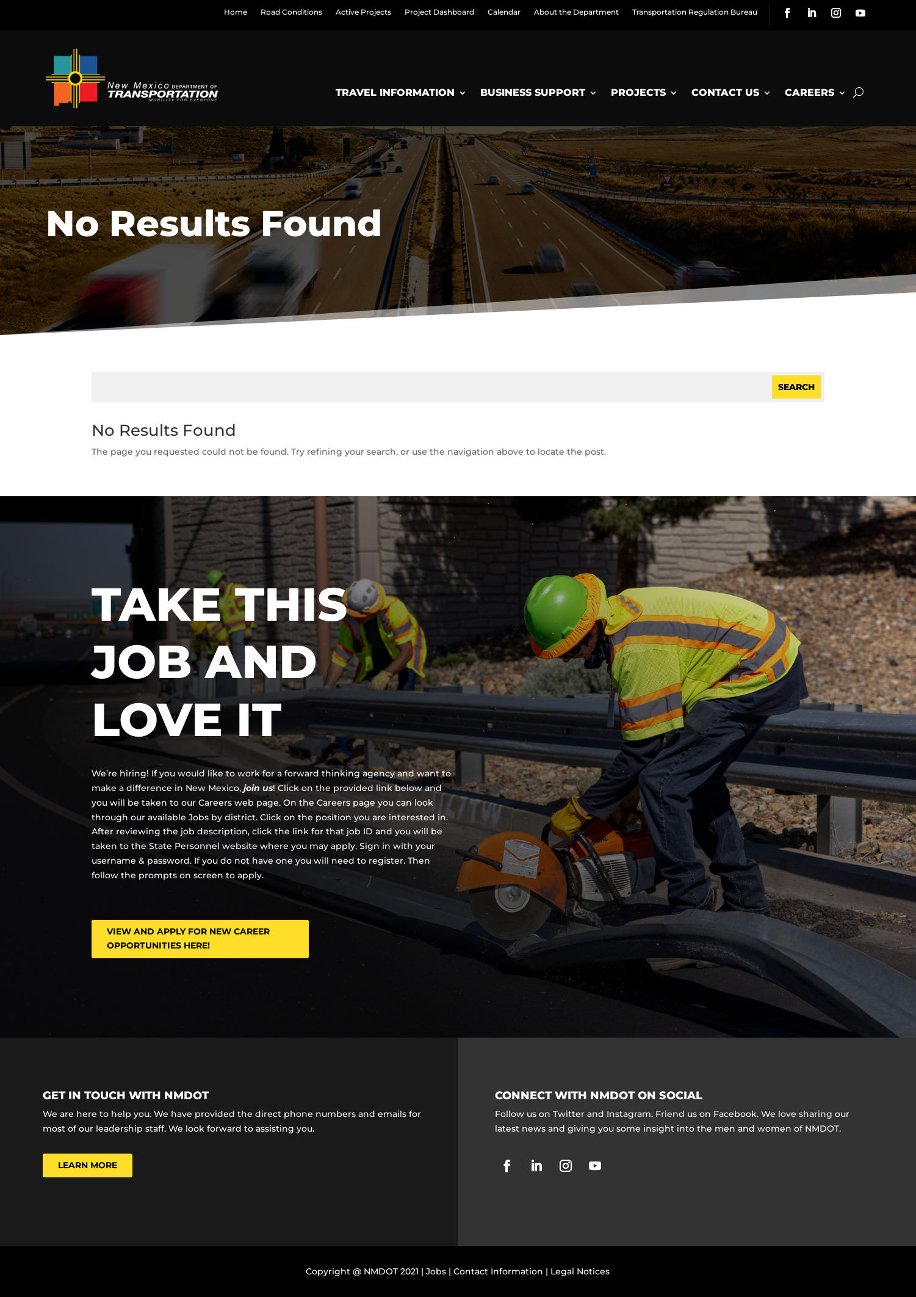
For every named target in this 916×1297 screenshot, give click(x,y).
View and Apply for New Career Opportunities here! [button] (188, 939)
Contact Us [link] (725, 92)
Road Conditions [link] (291, 11)
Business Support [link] (532, 92)
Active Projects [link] (363, 11)
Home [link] (235, 11)
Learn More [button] (87, 1165)
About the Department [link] (576, 11)
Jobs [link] (436, 1271)
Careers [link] (809, 92)
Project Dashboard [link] (439, 11)
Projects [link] (638, 92)
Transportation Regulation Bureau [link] (694, 11)
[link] (787, 13)
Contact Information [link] (498, 1271)
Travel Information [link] (395, 92)
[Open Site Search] (858, 93)
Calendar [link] (504, 11)
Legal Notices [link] (580, 1271)
